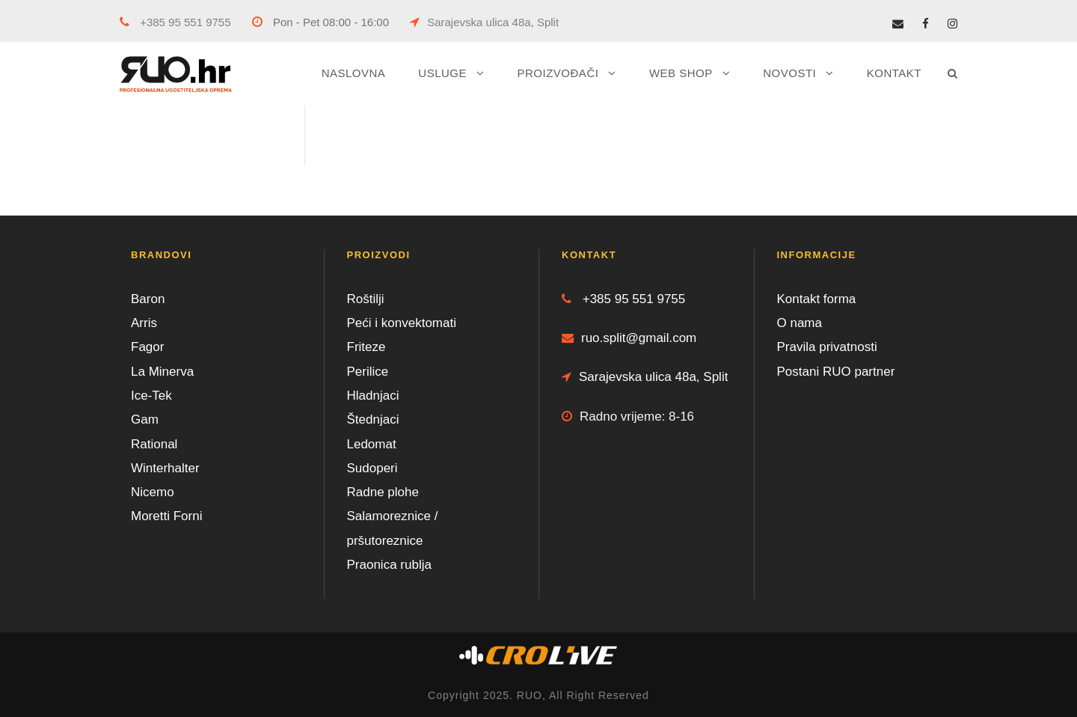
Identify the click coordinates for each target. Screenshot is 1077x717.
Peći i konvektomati (401, 323)
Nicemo (152, 492)
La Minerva (162, 371)
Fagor (147, 347)
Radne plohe (383, 492)
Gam (145, 419)
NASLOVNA (354, 73)
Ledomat (371, 444)
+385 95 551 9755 (175, 22)
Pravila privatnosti (827, 347)
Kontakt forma (816, 299)
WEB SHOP (681, 73)
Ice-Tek (151, 395)
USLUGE (442, 73)
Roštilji (365, 299)
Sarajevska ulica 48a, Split (484, 22)
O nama (799, 323)
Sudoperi (372, 468)
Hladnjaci (373, 395)
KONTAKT (894, 73)
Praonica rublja (389, 565)
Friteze (366, 347)
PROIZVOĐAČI (558, 73)
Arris (144, 323)
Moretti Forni (166, 516)
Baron (148, 299)
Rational (154, 444)
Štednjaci (373, 419)
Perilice (368, 371)
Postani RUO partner (836, 371)
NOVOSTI (789, 73)
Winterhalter (165, 468)
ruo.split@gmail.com (629, 338)
